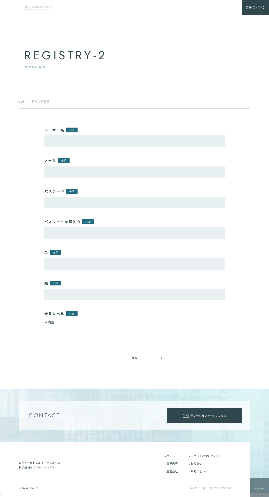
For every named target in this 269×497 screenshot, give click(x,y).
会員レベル (54, 313)
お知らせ (197, 466)
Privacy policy (32, 491)
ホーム (171, 458)
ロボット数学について (206, 458)
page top (259, 490)
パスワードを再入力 (62, 221)
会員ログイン (255, 7)
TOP (22, 101)
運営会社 (173, 474)
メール (50, 160)
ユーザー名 (54, 129)
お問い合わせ (200, 474)
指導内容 (173, 466)
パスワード (54, 191)
